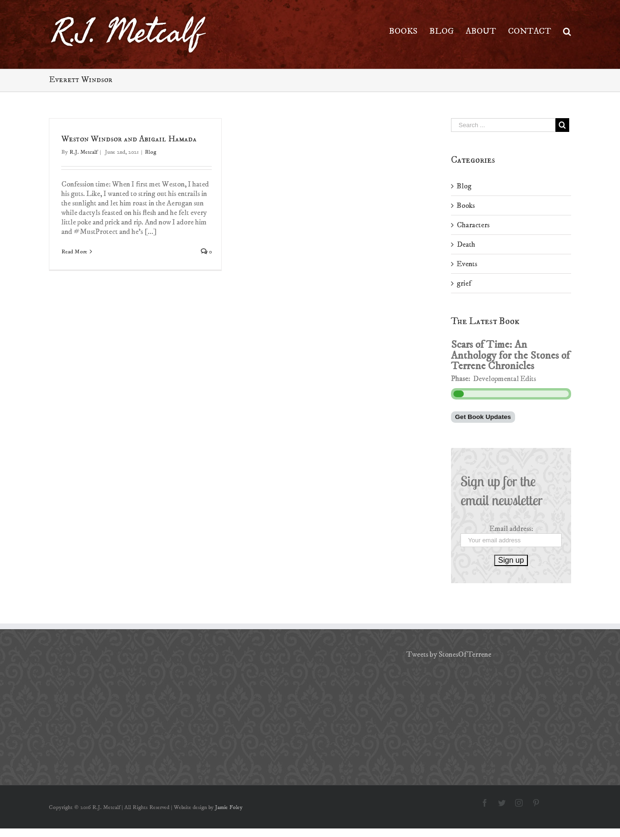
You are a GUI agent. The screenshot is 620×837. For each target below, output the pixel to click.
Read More (74, 251)
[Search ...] (503, 125)
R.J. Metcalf (83, 152)
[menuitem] (409, 31)
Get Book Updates (483, 416)
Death (466, 244)
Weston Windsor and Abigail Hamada (129, 139)
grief (464, 283)
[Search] (567, 31)
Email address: (511, 528)
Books (466, 205)
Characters (473, 225)
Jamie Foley (229, 807)
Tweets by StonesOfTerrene (448, 654)
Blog (150, 152)
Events (467, 264)
